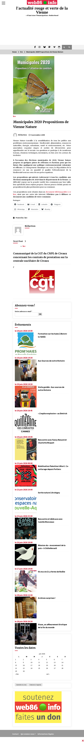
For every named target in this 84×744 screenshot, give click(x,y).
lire (14, 116)
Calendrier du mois (21, 684)
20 (54, 665)
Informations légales (46, 734)
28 (62, 668)
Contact (15, 734)
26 (47, 668)
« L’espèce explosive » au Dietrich (52, 413)
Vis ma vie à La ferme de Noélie (51, 571)
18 (39, 665)
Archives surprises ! (46, 598)
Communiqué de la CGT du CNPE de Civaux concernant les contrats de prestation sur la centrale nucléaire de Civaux (40, 257)
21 (62, 665)
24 (31, 668)
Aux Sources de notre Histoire (51, 361)
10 (31, 662)
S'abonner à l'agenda (35, 684)
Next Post (19, 241)
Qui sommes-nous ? (28, 734)
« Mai (17, 674)
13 (54, 662)
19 (47, 665)
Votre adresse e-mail (23, 311)
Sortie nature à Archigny (49, 492)
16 (24, 665)
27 (54, 668)
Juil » (48, 674)
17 (31, 665)
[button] (64, 47)
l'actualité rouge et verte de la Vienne (42, 10)
